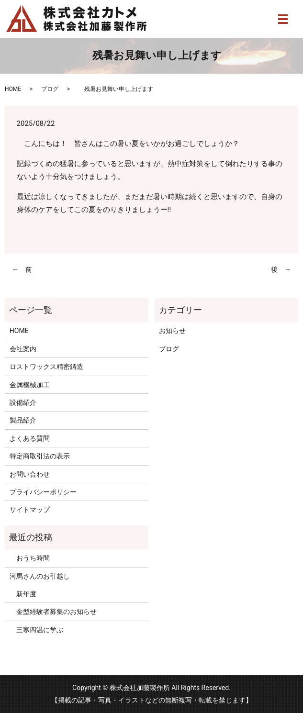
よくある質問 (30, 438)
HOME (13, 89)
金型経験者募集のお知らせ (53, 611)
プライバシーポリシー (43, 492)
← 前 (22, 269)
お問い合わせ (30, 474)
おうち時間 (30, 558)
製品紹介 (23, 420)
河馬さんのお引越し (40, 576)
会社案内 (23, 349)
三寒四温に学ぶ (36, 630)
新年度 (23, 594)
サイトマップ (30, 509)
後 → (281, 269)
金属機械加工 (30, 385)
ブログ (49, 89)
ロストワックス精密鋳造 (46, 366)
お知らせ (172, 330)
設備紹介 (23, 402)
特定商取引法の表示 (40, 456)
